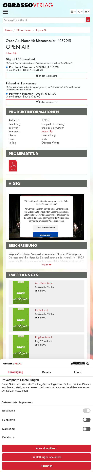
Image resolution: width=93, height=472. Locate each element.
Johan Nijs (11, 53)
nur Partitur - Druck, (24, 96)
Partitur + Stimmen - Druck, (32, 93)
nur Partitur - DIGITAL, (26, 70)
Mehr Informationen (46, 227)
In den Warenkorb (46, 75)
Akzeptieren (45, 235)
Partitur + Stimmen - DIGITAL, (34, 67)
